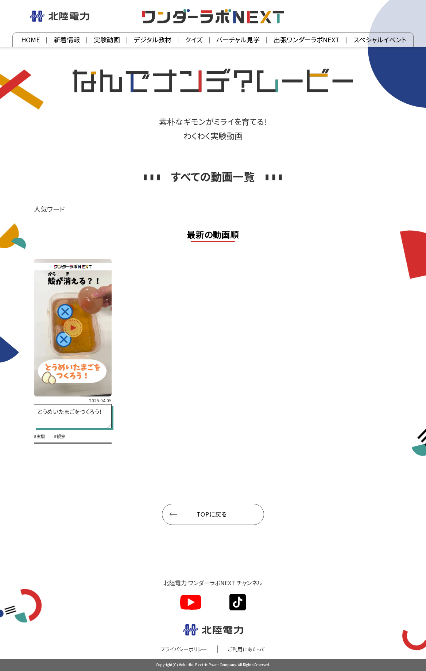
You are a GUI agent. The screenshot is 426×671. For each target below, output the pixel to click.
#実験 (39, 436)
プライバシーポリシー (183, 649)
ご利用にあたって (247, 649)
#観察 (59, 436)
